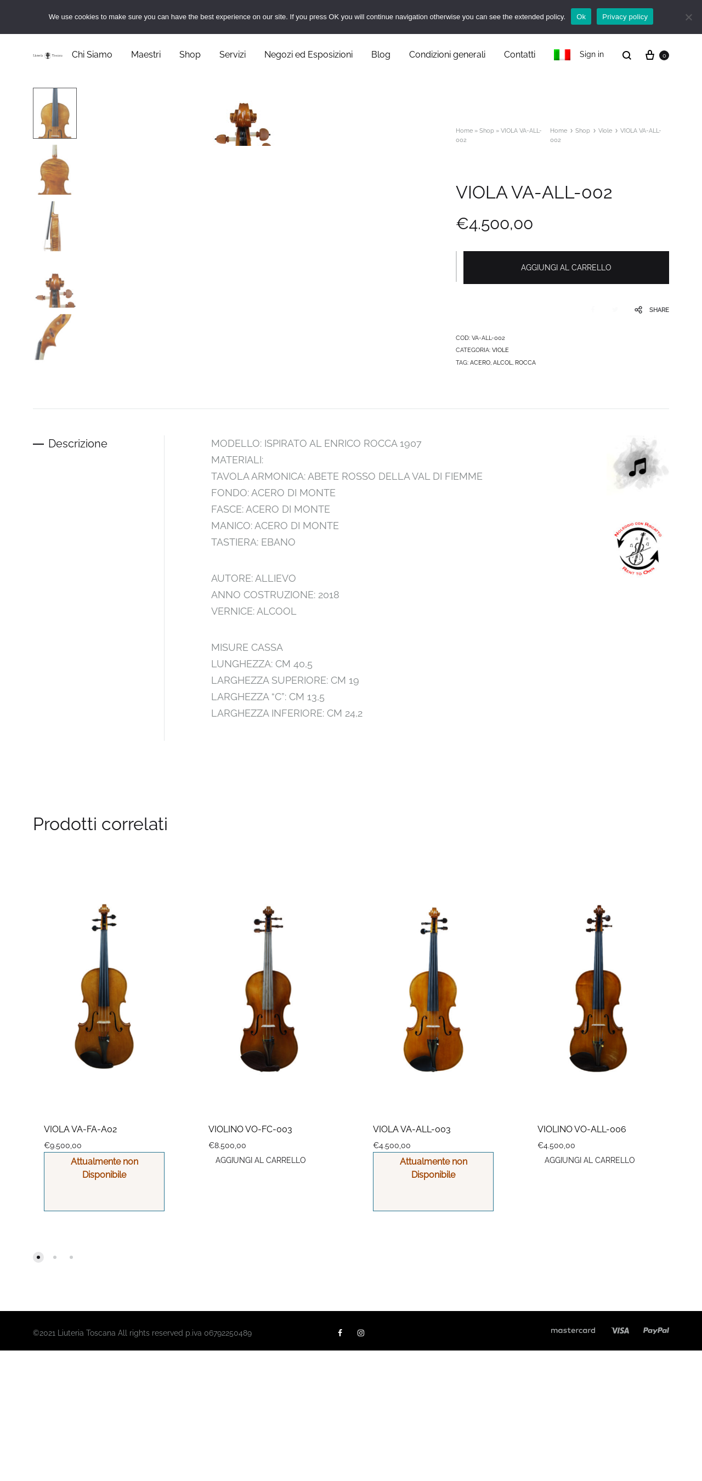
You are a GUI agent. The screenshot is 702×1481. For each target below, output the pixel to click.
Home (464, 130)
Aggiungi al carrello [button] (261, 1290)
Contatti (519, 54)
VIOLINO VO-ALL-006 (581, 1260)
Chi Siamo (92, 54)
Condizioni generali (447, 54)
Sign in (592, 54)
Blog (380, 54)
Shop (190, 54)
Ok (581, 17)
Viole (605, 130)
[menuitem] (562, 54)
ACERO (480, 362)
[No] (688, 17)
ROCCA (525, 362)
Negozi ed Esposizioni (308, 54)
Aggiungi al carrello (567, 267)
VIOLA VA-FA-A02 (80, 1260)
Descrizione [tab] (79, 574)
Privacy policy (625, 17)
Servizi (232, 54)
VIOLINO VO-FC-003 (250, 1260)
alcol (502, 362)
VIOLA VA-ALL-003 (412, 1260)
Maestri (146, 54)
